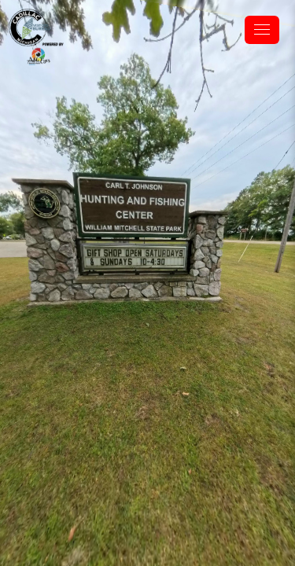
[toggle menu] (262, 30)
